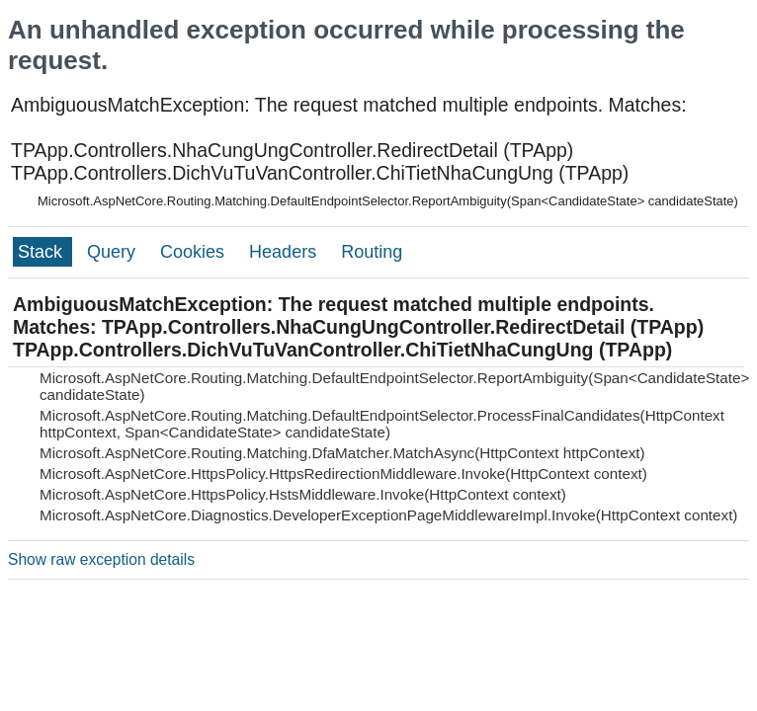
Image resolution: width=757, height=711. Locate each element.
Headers (285, 252)
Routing (371, 252)
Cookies (194, 252)
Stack (42, 252)
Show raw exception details (101, 559)
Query (113, 252)
